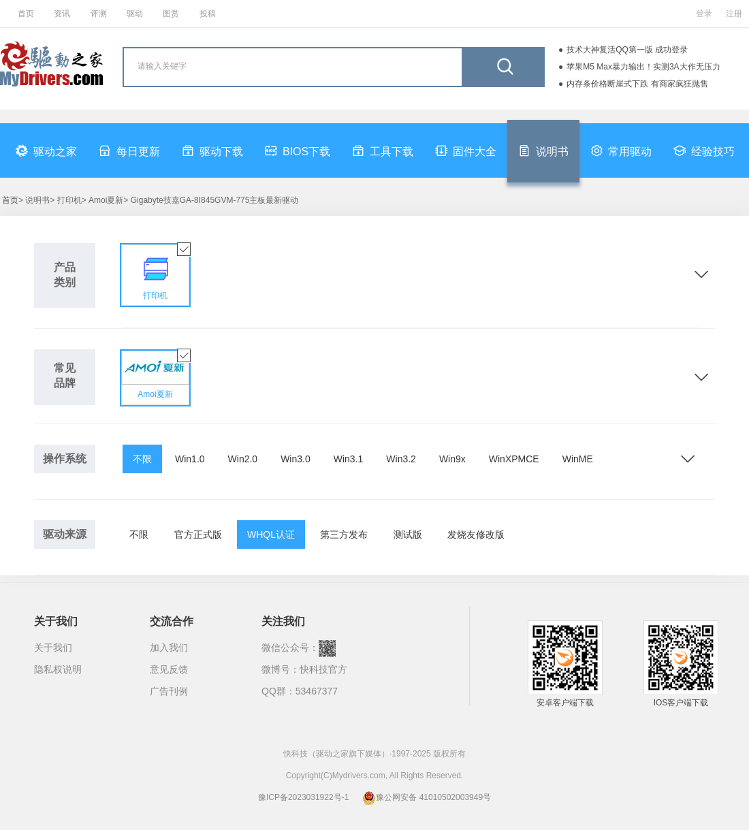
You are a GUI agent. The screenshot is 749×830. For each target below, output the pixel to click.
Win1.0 (190, 458)
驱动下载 (212, 150)
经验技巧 (704, 150)
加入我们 (169, 647)
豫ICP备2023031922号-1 (303, 797)
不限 (142, 458)
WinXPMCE (514, 458)
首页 (26, 13)
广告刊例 (169, 691)
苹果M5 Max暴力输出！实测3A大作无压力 (643, 66)
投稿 (208, 13)
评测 (99, 13)
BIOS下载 (297, 150)
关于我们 (53, 647)
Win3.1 (349, 458)
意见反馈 (169, 669)
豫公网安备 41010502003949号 (426, 797)
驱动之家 (46, 150)
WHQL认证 (271, 534)
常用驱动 (621, 150)
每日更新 (129, 150)
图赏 (171, 13)
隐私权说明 (58, 669)
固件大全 (465, 150)
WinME (577, 458)
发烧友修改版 (476, 534)
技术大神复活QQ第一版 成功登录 (627, 49)
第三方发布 (344, 534)
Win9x (452, 458)
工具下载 (382, 150)
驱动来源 (64, 534)
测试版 (408, 534)
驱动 (135, 13)
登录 (704, 13)
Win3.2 (401, 458)
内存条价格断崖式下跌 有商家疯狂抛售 (637, 84)
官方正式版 (198, 534)
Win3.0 (295, 458)
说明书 (543, 150)
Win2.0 (243, 458)
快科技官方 (323, 669)
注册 (734, 13)
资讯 (62, 13)
